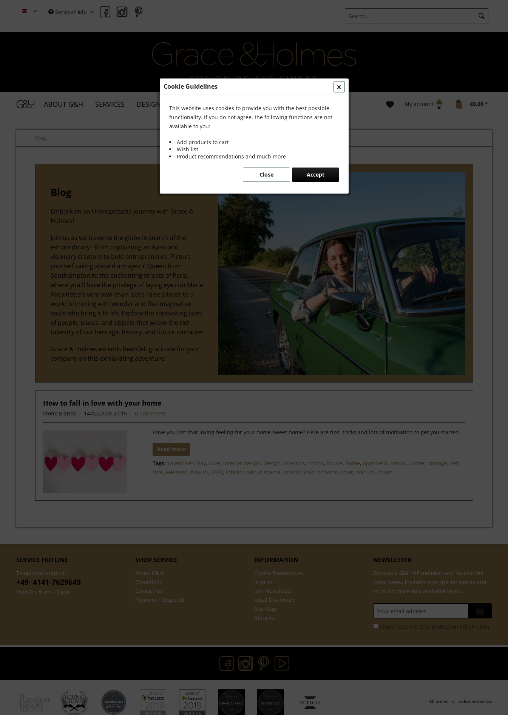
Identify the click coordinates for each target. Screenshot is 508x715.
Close (266, 174)
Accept (315, 174)
